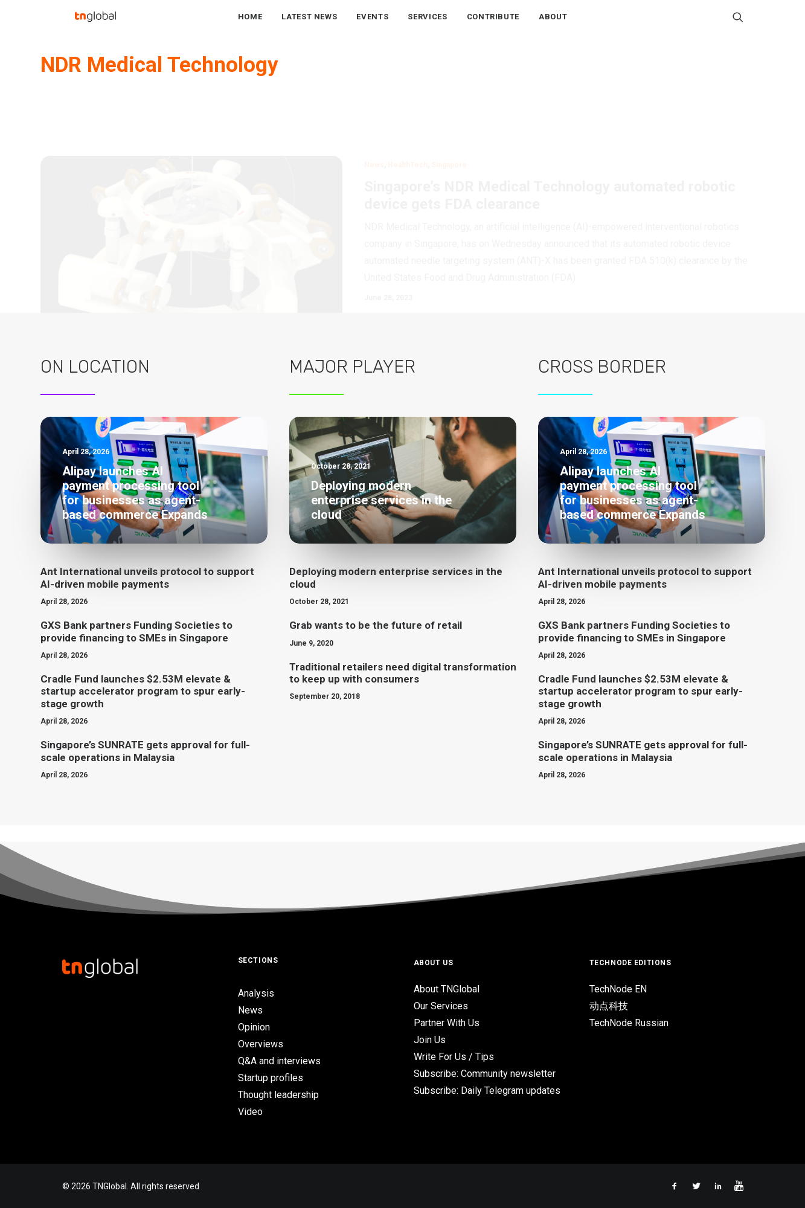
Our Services (441, 1006)
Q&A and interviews (279, 1061)
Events (372, 25)
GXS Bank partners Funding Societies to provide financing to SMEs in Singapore (136, 649)
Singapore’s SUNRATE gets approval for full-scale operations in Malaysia (145, 769)
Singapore (449, 127)
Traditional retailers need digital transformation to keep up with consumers (402, 690)
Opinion (254, 1027)
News (374, 127)
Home (250, 25)
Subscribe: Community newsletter (485, 1074)
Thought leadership (278, 1094)
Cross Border (602, 384)
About (553, 25)
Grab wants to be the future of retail (375, 643)
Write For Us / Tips (454, 1057)
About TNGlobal (446, 989)
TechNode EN (618, 989)
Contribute (493, 25)
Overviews (260, 1044)
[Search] (738, 25)
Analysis (256, 993)
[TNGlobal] (95, 24)
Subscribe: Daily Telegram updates (487, 1091)
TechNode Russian (629, 1023)
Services (427, 25)
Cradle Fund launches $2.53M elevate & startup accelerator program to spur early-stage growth (142, 709)
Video (250, 1111)
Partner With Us (446, 1023)
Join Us (430, 1040)
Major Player (352, 384)
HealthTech (408, 127)
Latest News (309, 25)
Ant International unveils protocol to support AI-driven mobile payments (147, 595)
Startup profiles (270, 1078)
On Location (95, 384)
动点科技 (608, 1006)
